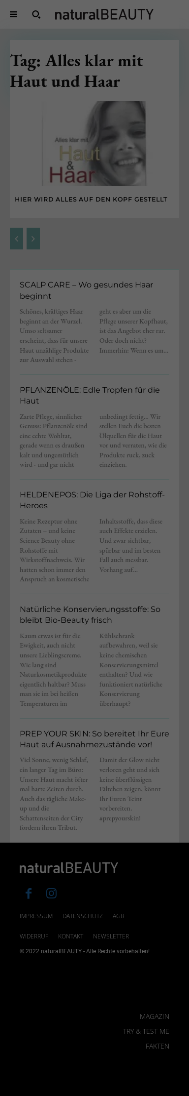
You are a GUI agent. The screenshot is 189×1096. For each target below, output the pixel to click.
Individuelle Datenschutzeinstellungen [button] (94, 1066)
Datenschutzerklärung (41, 935)
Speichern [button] (94, 1032)
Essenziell (30, 968)
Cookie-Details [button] (48, 1092)
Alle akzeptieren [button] (94, 1003)
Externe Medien (144, 968)
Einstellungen (45, 945)
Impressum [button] (145, 1092)
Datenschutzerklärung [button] (98, 1092)
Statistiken (83, 968)
